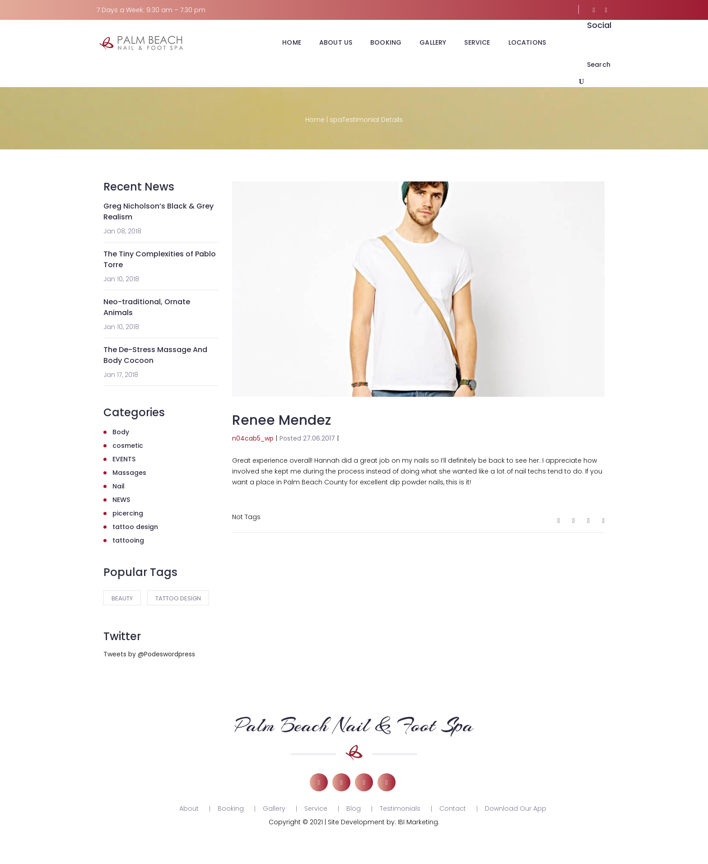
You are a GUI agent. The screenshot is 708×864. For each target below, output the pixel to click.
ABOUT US (335, 42)
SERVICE (477, 42)
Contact (452, 808)
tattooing (128, 540)
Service (315, 808)
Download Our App (515, 808)
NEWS (121, 499)
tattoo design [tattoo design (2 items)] (178, 598)
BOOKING (385, 42)
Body (120, 432)
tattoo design (135, 526)
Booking (231, 808)
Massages (129, 472)
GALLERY (432, 42)
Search (598, 64)
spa (336, 119)
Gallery (274, 808)
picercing (127, 513)
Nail (118, 486)
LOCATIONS (527, 42)
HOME (291, 42)
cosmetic (127, 445)
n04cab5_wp (253, 438)
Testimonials (400, 808)
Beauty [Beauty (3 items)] (122, 598)
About (189, 808)
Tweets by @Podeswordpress (149, 654)
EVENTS (123, 459)
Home (315, 119)
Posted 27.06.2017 (307, 438)
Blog (353, 808)
